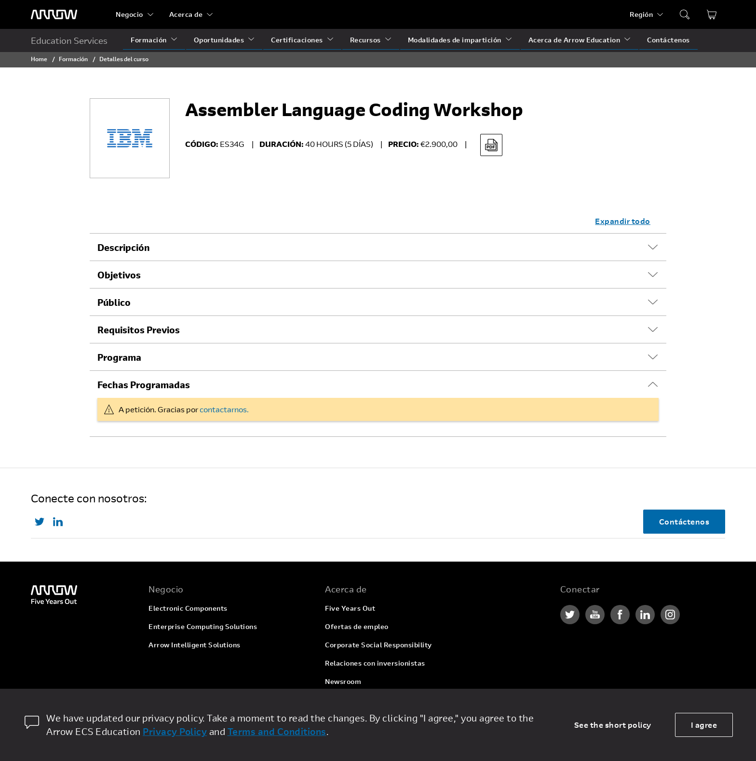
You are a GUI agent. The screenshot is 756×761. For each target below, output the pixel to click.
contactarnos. (224, 409)
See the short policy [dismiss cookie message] (612, 725)
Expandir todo (622, 221)
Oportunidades (219, 39)
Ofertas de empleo (357, 626)
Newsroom (343, 681)
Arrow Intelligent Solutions (194, 644)
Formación (149, 39)
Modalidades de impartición (454, 39)
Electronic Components (188, 608)
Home (39, 59)
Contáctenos (668, 39)
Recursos (365, 39)
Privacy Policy (175, 731)
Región (641, 14)
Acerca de (186, 14)
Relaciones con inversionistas (375, 663)
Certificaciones (297, 39)
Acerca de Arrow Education (574, 39)
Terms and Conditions (277, 731)
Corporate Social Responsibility (378, 644)
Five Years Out (350, 608)
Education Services (69, 40)
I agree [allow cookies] (704, 725)
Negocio (129, 14)
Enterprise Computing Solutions (202, 626)
